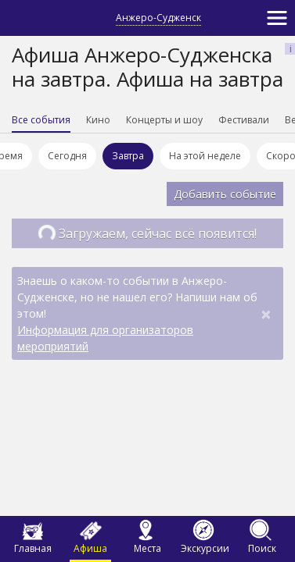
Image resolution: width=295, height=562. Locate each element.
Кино (98, 119)
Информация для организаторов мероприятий (105, 338)
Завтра (130, 155)
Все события (41, 119)
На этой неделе (207, 155)
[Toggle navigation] (277, 18)
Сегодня (69, 155)
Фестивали (243, 119)
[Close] (266, 314)
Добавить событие (225, 194)
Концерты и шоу (164, 119)
